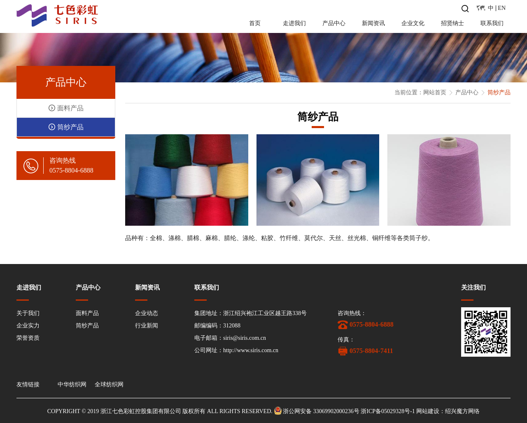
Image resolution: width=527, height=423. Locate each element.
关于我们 (28, 313)
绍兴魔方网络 (462, 412)
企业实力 (28, 326)
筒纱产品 (87, 326)
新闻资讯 (373, 23)
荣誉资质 (28, 338)
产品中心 (333, 23)
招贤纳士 (452, 23)
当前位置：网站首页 (420, 92)
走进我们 (294, 23)
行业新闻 (146, 326)
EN (502, 8)
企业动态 (146, 313)
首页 (255, 23)
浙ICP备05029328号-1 (388, 412)
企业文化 (412, 23)
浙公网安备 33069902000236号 (321, 412)
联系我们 (492, 23)
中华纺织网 (72, 385)
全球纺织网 (109, 385)
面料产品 (87, 313)
